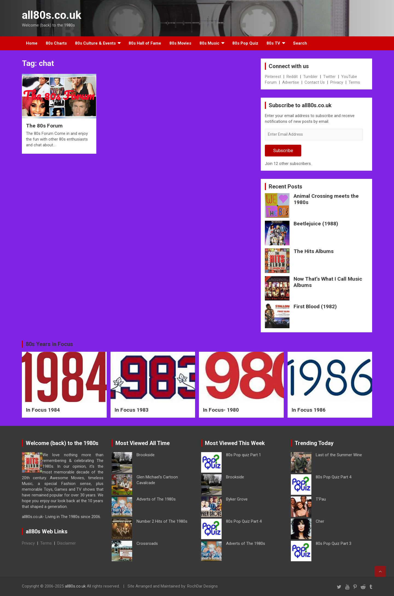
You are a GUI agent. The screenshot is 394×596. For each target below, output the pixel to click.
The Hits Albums (314, 251)
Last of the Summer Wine (339, 454)
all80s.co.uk (51, 15)
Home (31, 43)
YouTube (349, 76)
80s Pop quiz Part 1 (243, 454)
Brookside (146, 454)
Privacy (336, 82)
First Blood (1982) (315, 306)
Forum (271, 82)
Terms (354, 82)
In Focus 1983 (132, 410)
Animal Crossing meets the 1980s (326, 199)
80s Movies (180, 43)
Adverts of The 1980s (156, 499)
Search (300, 43)
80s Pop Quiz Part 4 (244, 521)
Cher (320, 521)
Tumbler (310, 76)
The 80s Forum (44, 126)
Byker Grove (237, 499)
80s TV (273, 43)
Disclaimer (66, 543)
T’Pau (321, 499)
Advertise (290, 82)
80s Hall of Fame (145, 43)
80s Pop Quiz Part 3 (333, 543)
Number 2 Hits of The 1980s (162, 521)
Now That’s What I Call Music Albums (328, 282)
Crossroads (147, 543)
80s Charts (56, 43)
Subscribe (283, 150)
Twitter (329, 76)
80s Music (209, 43)
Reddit (292, 76)
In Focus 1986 (309, 410)
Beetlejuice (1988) (316, 223)
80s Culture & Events (95, 43)
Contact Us (315, 82)
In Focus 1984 (43, 410)
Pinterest (273, 76)
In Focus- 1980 (221, 410)
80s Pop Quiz (245, 43)
